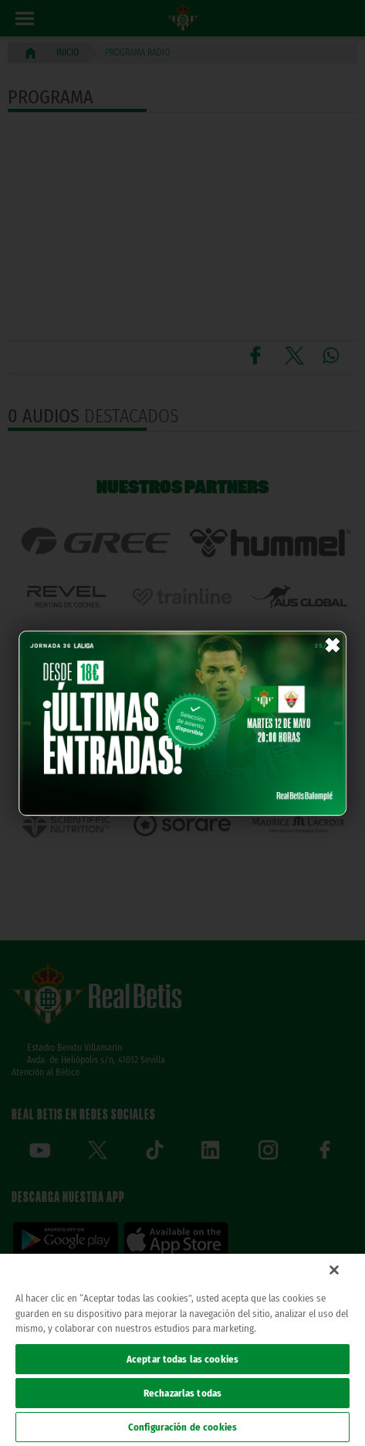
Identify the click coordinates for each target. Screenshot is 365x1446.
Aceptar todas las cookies (182, 1359)
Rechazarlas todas (182, 1393)
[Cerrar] (334, 1270)
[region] (182, 1350)
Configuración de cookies (182, 1427)
